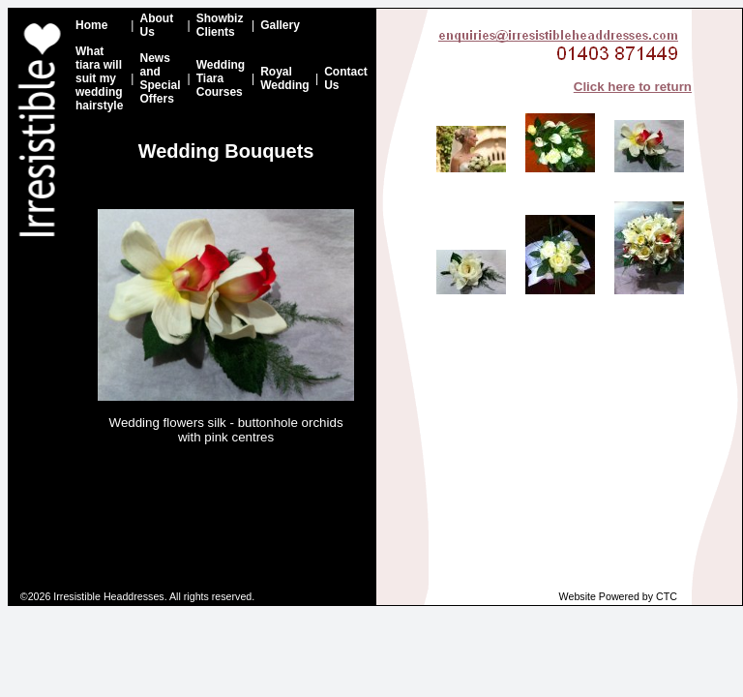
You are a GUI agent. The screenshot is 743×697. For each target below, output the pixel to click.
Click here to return (633, 86)
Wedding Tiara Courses (220, 78)
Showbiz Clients (220, 25)
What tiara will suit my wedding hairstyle (99, 78)
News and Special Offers (159, 78)
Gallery (280, 25)
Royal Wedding (284, 78)
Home (91, 25)
